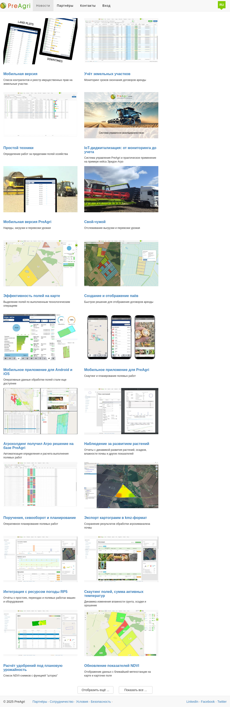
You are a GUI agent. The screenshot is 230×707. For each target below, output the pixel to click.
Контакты (88, 5)
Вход (106, 5)
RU (221, 5)
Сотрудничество (61, 701)
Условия (82, 701)
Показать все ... (135, 690)
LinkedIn (192, 701)
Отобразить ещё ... (95, 690)
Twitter (222, 701)
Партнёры (65, 5)
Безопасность (101, 701)
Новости (43, 5)
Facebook (208, 701)
